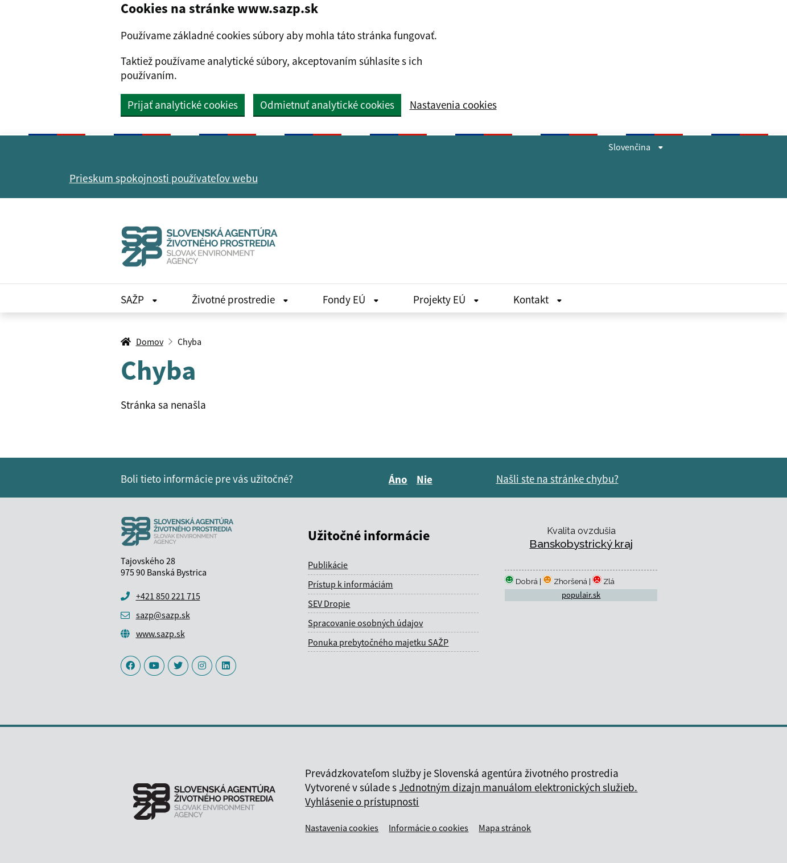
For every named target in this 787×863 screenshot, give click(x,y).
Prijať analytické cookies (182, 105)
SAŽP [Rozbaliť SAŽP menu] (139, 299)
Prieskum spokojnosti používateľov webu (163, 178)
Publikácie (328, 564)
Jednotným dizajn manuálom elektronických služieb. (518, 787)
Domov (149, 341)
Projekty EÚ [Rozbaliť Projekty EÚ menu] (446, 299)
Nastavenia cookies (453, 105)
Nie (426, 479)
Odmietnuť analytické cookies (327, 105)
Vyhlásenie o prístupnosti (362, 801)
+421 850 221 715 (168, 596)
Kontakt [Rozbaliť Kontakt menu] (537, 299)
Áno (400, 479)
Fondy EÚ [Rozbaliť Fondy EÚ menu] (351, 299)
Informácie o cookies (428, 827)
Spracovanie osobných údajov (365, 622)
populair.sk (581, 595)
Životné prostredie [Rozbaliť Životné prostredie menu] (240, 299)
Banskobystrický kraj (581, 543)
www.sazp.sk (160, 633)
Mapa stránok (505, 827)
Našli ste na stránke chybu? (557, 479)
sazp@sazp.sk (163, 614)
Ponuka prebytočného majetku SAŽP (378, 642)
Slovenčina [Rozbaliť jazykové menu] (636, 147)
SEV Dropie (329, 603)
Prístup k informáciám (350, 584)
